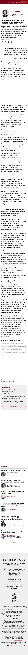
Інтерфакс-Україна (10, 615)
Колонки (15, 6)
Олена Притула (19, 638)
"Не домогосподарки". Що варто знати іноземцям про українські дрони (12, 504)
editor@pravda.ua (18, 640)
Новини (3, 6)
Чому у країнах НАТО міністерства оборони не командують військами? (13, 391)
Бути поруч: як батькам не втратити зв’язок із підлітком (13, 531)
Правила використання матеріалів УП (14, 581)
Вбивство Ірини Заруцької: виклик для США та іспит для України (13, 397)
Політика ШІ (8, 583)
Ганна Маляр (15, 11)
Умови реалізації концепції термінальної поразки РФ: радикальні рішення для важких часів (12, 518)
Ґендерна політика (18, 583)
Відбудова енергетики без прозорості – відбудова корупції (12, 481)
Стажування (19, 586)
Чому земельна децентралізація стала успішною (12, 492)
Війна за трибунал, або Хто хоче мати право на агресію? (12, 402)
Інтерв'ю (21, 6)
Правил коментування (7, 381)
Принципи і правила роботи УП (14, 584)
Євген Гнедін (23, 58)
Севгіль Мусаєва (19, 637)
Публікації (9, 6)
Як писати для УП (10, 586)
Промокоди (14, 588)
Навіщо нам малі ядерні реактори (13, 470)
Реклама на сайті (11, 579)
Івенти (19, 579)
